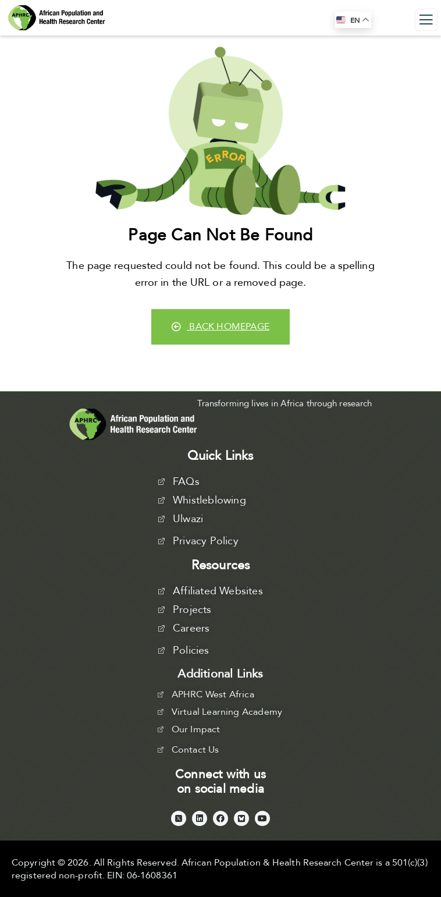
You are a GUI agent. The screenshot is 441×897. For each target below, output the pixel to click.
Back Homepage (220, 326)
